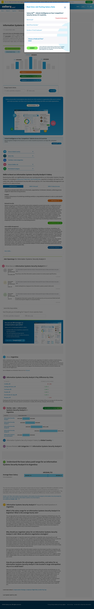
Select (30, 41)
